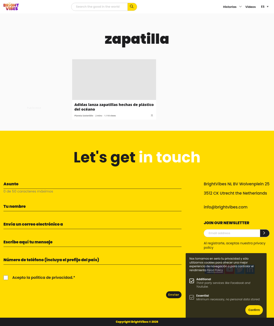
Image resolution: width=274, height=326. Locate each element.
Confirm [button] (254, 310)
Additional (203, 279)
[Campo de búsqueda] (99, 7)
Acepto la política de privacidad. (42, 277)
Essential (202, 296)
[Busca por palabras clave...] (132, 7)
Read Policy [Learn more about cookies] (215, 270)
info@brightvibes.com (225, 207)
